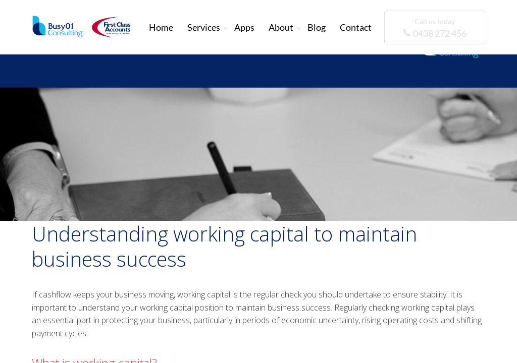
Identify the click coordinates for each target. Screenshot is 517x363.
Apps (244, 27)
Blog (316, 27)
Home (161, 27)
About (281, 27)
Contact (356, 27)
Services (203, 27)
